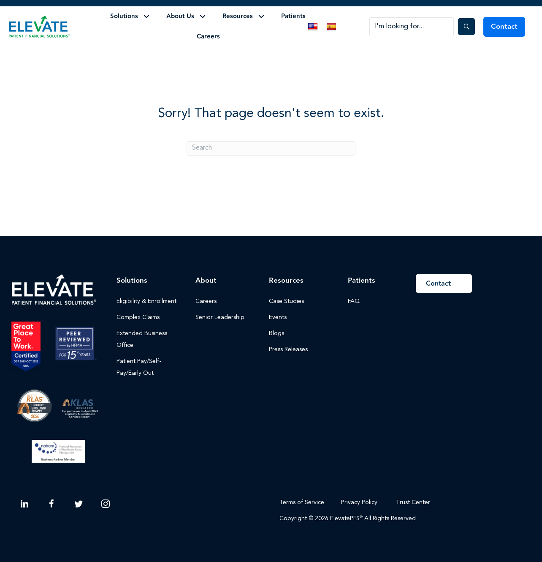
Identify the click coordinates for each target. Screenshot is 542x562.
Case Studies (286, 301)
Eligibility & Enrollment (146, 301)
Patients (293, 16)
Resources (237, 16)
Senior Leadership (219, 317)
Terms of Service (301, 502)
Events (278, 317)
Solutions (124, 16)
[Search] (271, 148)
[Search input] (411, 26)
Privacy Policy (359, 502)
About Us (180, 16)
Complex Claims (138, 317)
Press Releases (288, 349)
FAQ (354, 301)
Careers (208, 36)
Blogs (276, 333)
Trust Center (414, 502)
